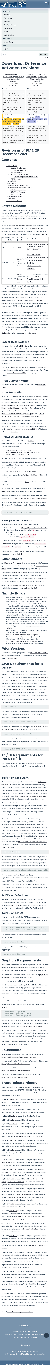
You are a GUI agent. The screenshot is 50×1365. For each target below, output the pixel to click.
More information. (38, 1349)
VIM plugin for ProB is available (13, 563)
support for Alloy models (35, 1131)
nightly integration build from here (32, 597)
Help (46, 58)
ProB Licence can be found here (21, 225)
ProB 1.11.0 (13, 1082)
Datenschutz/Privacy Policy (29, 1332)
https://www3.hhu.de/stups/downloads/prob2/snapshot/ (28, 498)
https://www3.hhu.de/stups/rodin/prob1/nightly (17, 413)
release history (7, 491)
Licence (6, 32)
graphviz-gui (43, 970)
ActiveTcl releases (16, 902)
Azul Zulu (26, 475)
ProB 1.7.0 (13, 1154)
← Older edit (13, 85)
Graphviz (30, 282)
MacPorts (5, 837)
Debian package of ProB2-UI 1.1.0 (17, 454)
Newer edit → (36, 85)
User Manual (8, 18)
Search (45, 54)
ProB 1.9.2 (14, 1111)
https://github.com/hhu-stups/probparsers (16, 1059)
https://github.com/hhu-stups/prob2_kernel (16, 1066)
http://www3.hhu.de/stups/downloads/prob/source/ (19, 1052)
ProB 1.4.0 (13, 1206)
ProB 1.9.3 (13, 1104)
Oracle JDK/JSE (17, 680)
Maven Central (17, 554)
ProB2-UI (31, 440)
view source (19, 77)
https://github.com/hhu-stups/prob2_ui (34, 527)
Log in (6, 49)
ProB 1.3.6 (12, 1218)
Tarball (19, 247)
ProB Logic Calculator (37, 1240)
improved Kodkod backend (32, 1224)
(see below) (35, 276)
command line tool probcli (28, 588)
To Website (15, 1332)
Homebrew (41, 834)
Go (41, 54)
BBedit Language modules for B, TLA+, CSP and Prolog (23, 585)
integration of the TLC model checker (30, 1211)
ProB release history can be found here (20, 1307)
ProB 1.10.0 (14, 1094)
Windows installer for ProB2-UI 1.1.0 (18, 450)
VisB (27, 481)
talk (19, 79)
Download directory (12, 658)
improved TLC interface (17, 1192)
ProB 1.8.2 (13, 1128)
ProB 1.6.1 (14, 1164)
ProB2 (20, 551)
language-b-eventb (20, 572)
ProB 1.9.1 (13, 1115)
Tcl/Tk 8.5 (30, 249)
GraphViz (37, 249)
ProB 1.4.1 (13, 1199)
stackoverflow (6, 333)
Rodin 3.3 (39, 396)
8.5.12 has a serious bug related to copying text (31, 795)
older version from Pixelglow (32, 1021)
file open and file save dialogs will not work (32, 840)
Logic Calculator (9, 35)
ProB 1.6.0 (13, 1174)
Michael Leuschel (37, 228)
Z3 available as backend (16, 1177)
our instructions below (29, 333)
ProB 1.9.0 (13, 1119)
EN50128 (44, 234)
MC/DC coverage (23, 1189)
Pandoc (4, 543)
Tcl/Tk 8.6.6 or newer (30, 599)
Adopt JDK (39, 246)
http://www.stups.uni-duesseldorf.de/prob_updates (19, 405)
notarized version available (16, 372)
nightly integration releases (20, 367)
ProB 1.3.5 (13, 1231)
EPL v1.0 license (26, 1349)
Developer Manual (10, 25)
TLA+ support (40, 1234)
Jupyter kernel (18, 1131)
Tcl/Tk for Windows (33, 255)
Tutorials (7, 21)
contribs (13, 81)
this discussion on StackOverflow (23, 688)
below (44, 367)
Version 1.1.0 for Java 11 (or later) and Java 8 (21, 471)
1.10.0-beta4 (23, 346)
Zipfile (19, 259)
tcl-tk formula (8, 845)
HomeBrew (5, 1002)
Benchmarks (8, 28)
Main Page (7, 14)
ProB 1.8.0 (14, 1135)
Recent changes (9, 42)
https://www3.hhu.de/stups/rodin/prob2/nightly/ (22, 641)
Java (23, 286)
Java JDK (30, 279)
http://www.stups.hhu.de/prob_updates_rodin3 (17, 408)
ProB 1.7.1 (13, 1145)
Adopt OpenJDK (35, 475)
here (14, 333)
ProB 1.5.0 (13, 1183)
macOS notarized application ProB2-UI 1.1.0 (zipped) (23, 452)
